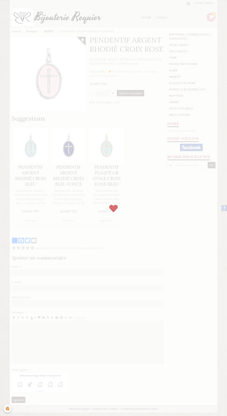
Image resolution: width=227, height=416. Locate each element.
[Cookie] (8, 409)
